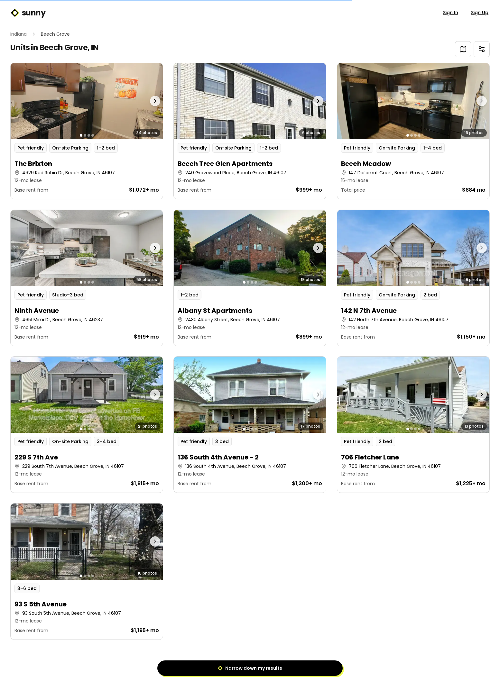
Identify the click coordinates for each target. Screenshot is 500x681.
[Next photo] (144, 101)
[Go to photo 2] (85, 135)
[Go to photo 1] (81, 135)
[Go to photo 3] (89, 135)
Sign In (450, 12)
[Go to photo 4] (92, 135)
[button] (86, 131)
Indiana (18, 34)
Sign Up (479, 12)
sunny (27, 13)
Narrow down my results (250, 668)
